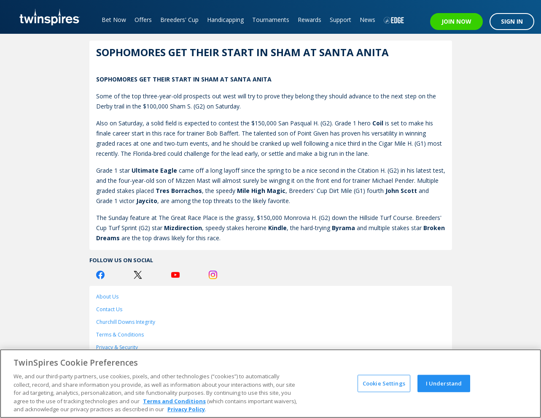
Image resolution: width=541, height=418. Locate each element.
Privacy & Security (117, 347)
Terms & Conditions (120, 334)
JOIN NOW (456, 21)
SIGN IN (512, 21)
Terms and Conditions (174, 401)
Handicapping (225, 20)
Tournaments (270, 20)
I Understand (444, 383)
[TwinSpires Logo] (47, 17)
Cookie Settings (384, 383)
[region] (270, 383)
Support (340, 20)
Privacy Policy (186, 409)
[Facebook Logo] (100, 275)
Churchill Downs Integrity (125, 322)
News (367, 20)
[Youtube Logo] (175, 275)
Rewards (309, 20)
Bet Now (114, 20)
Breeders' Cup (179, 20)
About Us (107, 296)
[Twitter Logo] (138, 275)
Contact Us (109, 309)
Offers (143, 20)
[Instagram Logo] (213, 275)
